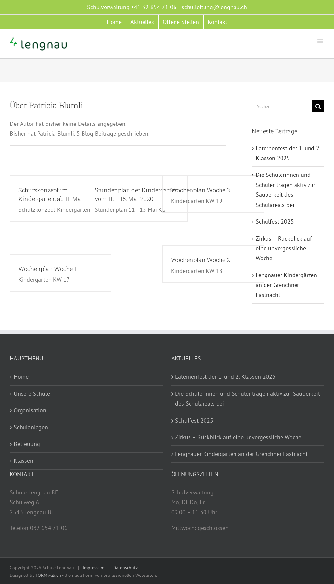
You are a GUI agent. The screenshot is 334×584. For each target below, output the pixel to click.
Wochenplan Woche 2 (200, 260)
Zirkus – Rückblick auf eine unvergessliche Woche (284, 248)
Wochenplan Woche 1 (47, 269)
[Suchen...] (282, 106)
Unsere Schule (32, 393)
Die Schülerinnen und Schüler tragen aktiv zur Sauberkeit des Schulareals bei (247, 398)
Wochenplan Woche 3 (200, 190)
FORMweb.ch (48, 575)
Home (21, 376)
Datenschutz (125, 568)
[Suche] (318, 106)
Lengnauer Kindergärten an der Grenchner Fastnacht (286, 285)
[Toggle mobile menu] (320, 41)
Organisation (30, 410)
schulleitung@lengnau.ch (214, 7)
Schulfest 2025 (275, 221)
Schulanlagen (31, 427)
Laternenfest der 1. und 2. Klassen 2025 (225, 376)
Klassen (23, 460)
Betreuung (27, 444)
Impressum (93, 568)
